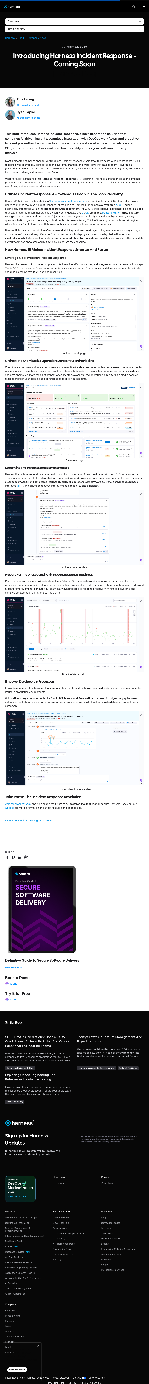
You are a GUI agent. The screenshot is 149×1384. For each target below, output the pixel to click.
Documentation (61, 1217)
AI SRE (120, 205)
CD (87, 212)
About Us (10, 1310)
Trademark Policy (14, 1336)
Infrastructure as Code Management (24, 1236)
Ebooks (105, 1244)
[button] (134, 7)
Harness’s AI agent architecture (68, 201)
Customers (107, 1233)
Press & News (12, 1315)
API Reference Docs (64, 1244)
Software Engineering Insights (21, 1267)
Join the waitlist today (18, 804)
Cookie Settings (97, 1378)
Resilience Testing (14, 1241)
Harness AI (59, 1183)
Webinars (106, 1259)
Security (9, 1342)
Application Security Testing (20, 1273)
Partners (9, 1321)
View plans (107, 1183)
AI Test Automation (15, 1293)
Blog (103, 1217)
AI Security (11, 1283)
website (9, 807)
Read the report (17, 1370)
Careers (9, 1326)
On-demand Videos (111, 1254)
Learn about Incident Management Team (28, 820)
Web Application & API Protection (23, 1278)
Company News (37, 37)
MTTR (20, 485)
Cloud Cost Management (18, 1288)
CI (83, 212)
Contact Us (11, 1331)
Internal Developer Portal (18, 1262)
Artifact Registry (14, 1257)
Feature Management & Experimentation (17, 1229)
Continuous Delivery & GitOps (21, 1217)
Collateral (106, 1228)
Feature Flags (111, 212)
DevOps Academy (110, 1238)
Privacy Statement (61, 1378)
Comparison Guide (110, 1223)
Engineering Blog (62, 1249)
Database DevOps (14, 1252)
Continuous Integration (17, 1223)
